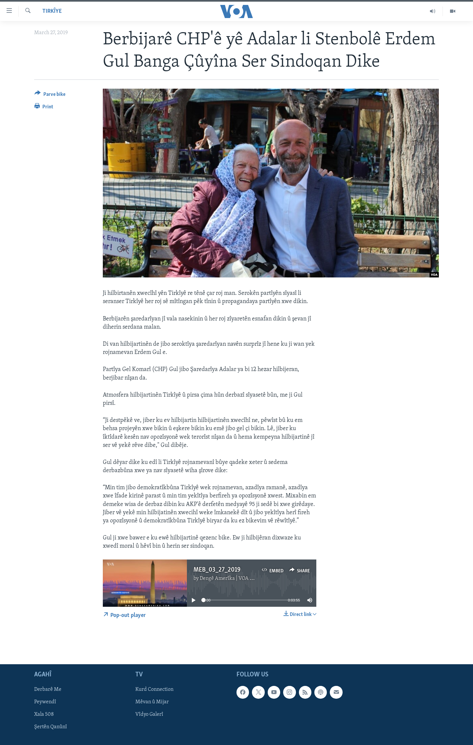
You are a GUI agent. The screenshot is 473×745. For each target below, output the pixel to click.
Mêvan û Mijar (152, 702)
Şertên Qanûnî (50, 727)
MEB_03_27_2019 (216, 570)
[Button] (49, 95)
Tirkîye (52, 11)
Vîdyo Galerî (149, 714)
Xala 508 (44, 714)
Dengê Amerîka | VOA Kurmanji (235, 578)
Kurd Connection (154, 689)
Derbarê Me (47, 689)
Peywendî (45, 702)
